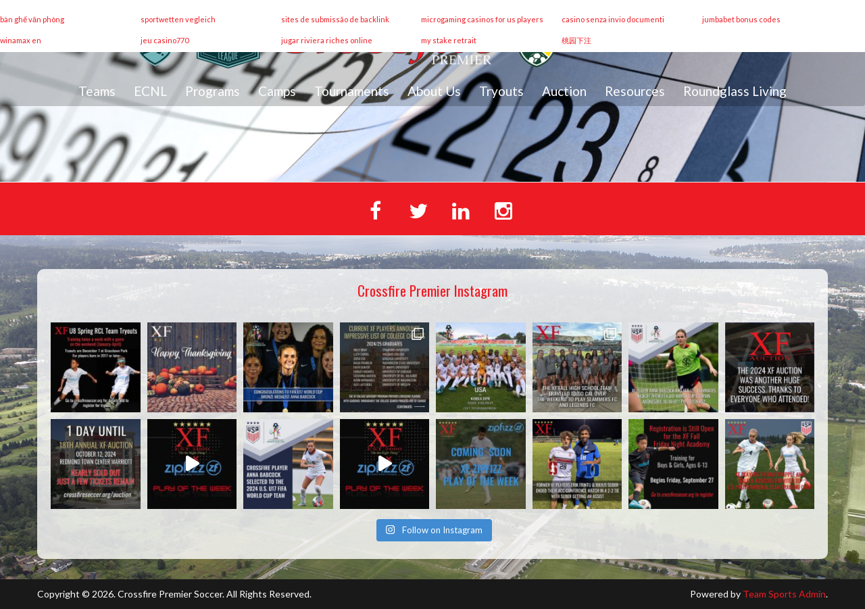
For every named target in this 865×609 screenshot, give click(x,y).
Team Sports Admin (784, 594)
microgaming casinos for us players (482, 19)
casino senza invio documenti (613, 19)
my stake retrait (448, 40)
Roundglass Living (735, 91)
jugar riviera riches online (326, 40)
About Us (434, 91)
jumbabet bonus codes (741, 19)
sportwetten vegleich (178, 19)
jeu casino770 (165, 40)
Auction (564, 91)
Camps (277, 91)
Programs (212, 91)
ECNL (150, 91)
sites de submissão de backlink (335, 19)
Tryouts (501, 91)
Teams (97, 91)
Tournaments (351, 91)
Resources (635, 91)
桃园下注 (576, 40)
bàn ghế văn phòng (32, 19)
